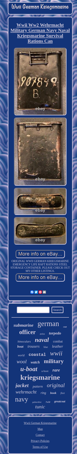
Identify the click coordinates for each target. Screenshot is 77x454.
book (53, 393)
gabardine (36, 402)
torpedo (55, 333)
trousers (33, 346)
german (48, 324)
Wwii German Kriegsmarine (40, 423)
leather (57, 346)
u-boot (44, 371)
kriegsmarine (40, 377)
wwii (56, 353)
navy (21, 399)
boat (20, 346)
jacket (22, 385)
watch (35, 362)
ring (43, 393)
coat (65, 327)
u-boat (28, 369)
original (56, 385)
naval (42, 339)
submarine (23, 325)
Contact (40, 435)
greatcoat (59, 401)
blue (46, 347)
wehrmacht (26, 392)
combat (58, 341)
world (21, 355)
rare (56, 370)
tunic (40, 406)
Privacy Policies (40, 440)
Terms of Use (40, 446)
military (54, 361)
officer (27, 332)
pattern (38, 386)
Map (40, 429)
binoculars (24, 341)
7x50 (48, 402)
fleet (63, 393)
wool (22, 361)
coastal (37, 354)
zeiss (42, 333)
